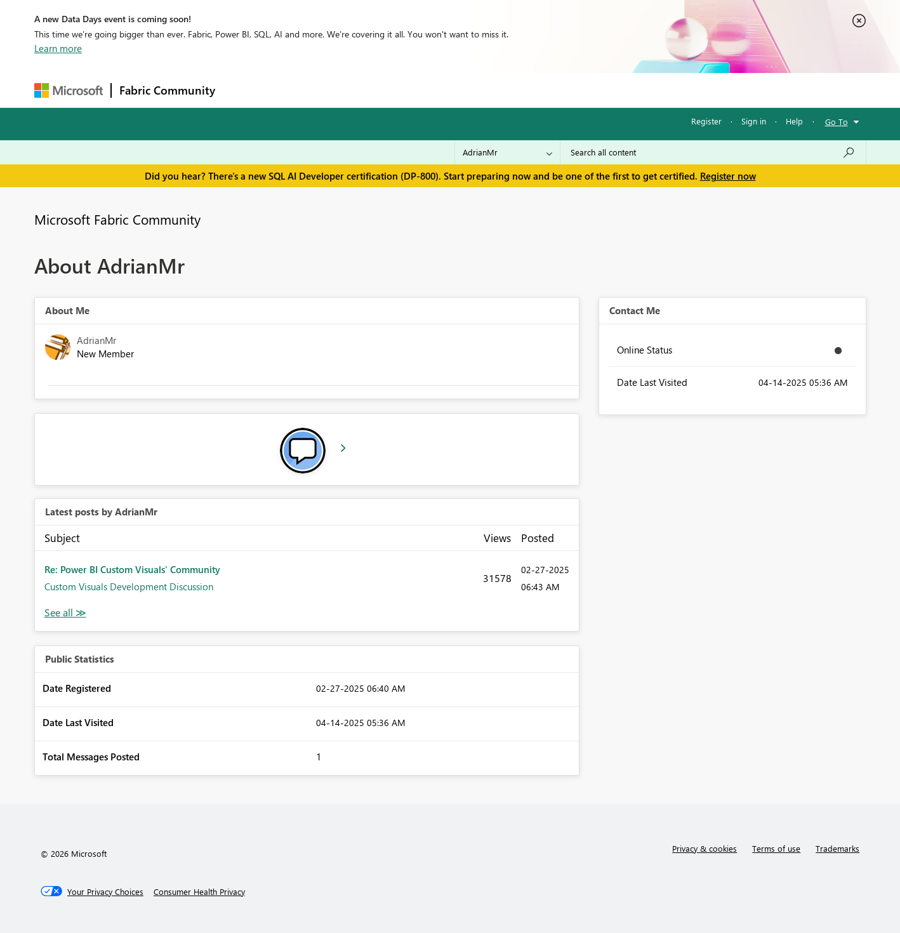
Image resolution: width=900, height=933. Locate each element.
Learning (514, 89)
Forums (244, 89)
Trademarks (837, 848)
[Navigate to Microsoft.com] (68, 90)
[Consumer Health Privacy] (199, 891)
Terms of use (776, 848)
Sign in (753, 121)
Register (706, 121)
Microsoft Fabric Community (117, 219)
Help (794, 121)
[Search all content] (713, 152)
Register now (728, 175)
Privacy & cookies (704, 848)
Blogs (465, 89)
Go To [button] (836, 121)
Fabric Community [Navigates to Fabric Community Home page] (167, 90)
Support (568, 89)
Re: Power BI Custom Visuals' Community (132, 569)
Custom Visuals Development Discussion (128, 586)
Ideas (352, 89)
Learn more (58, 48)
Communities (408, 89)
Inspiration (300, 89)
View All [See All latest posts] (65, 612)
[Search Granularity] (507, 152)
